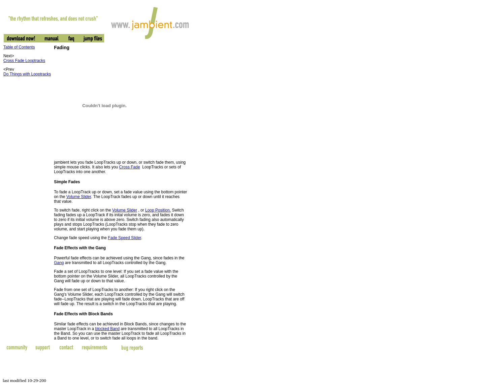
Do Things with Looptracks (27, 74)
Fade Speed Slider (124, 237)
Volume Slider (78, 196)
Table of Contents (19, 47)
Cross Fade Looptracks (24, 60)
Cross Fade (129, 167)
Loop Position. (158, 210)
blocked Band (107, 328)
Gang (59, 262)
